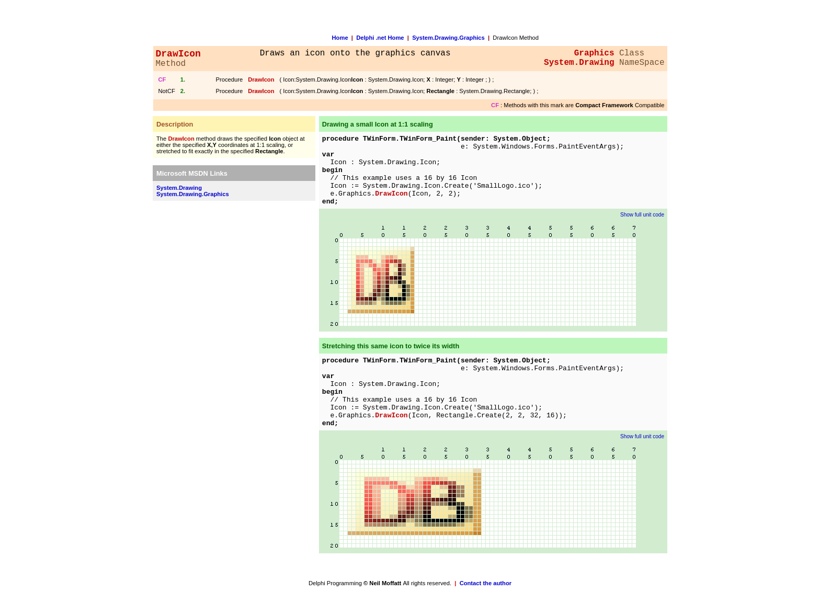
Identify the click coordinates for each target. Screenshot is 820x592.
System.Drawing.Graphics (448, 38)
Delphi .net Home (380, 38)
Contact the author (485, 583)
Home (340, 38)
